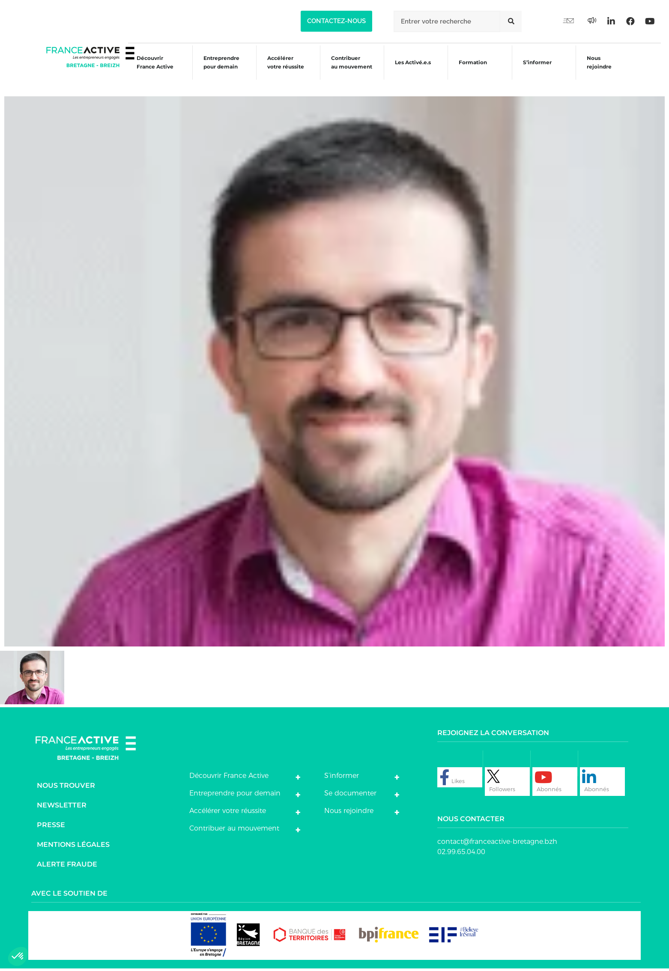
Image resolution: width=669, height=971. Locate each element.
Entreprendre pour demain (213, 69)
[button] (336, 21)
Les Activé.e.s (414, 69)
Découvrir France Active (145, 69)
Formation (471, 70)
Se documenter (350, 795)
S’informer (537, 70)
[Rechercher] (511, 21)
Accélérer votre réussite (279, 69)
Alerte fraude (67, 866)
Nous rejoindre (601, 69)
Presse (51, 827)
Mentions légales (73, 847)
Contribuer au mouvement (347, 69)
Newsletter (62, 807)
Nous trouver (66, 787)
